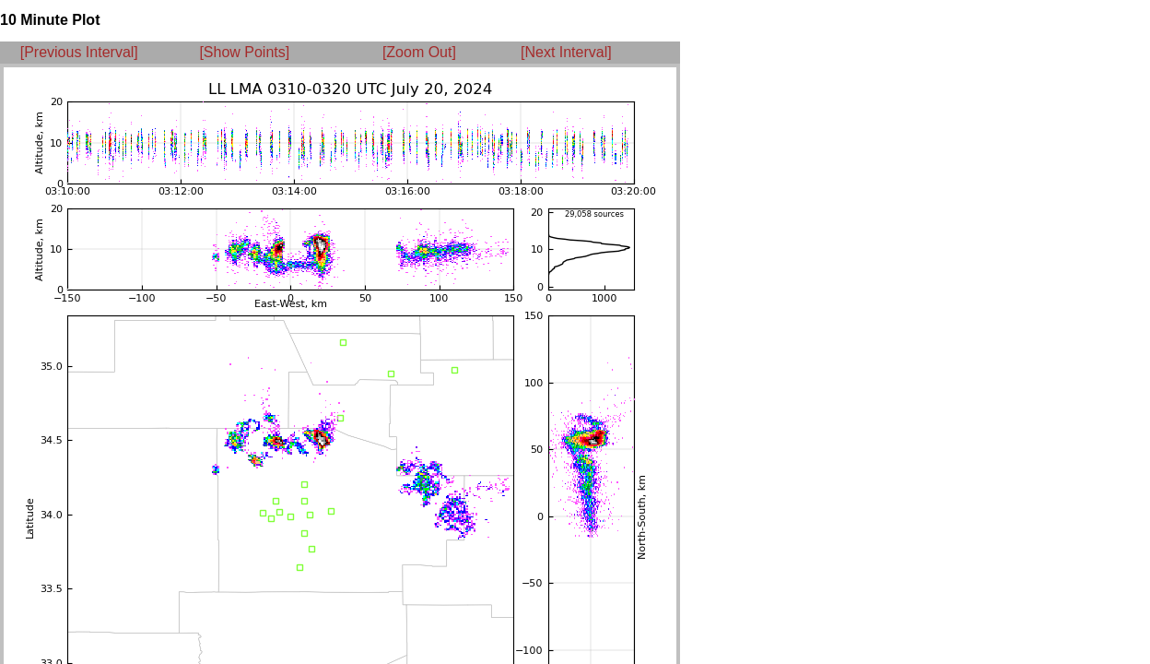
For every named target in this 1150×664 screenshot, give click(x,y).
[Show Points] (244, 52)
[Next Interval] (566, 52)
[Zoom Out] (419, 52)
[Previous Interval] (79, 52)
